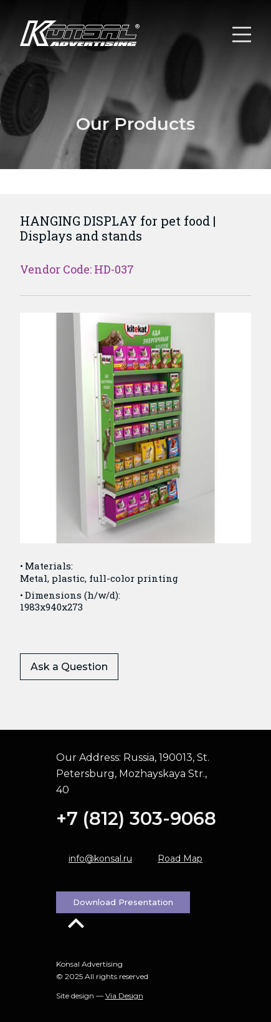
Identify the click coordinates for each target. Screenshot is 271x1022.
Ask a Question (69, 667)
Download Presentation (123, 902)
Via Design (124, 995)
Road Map (180, 858)
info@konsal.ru (100, 858)
